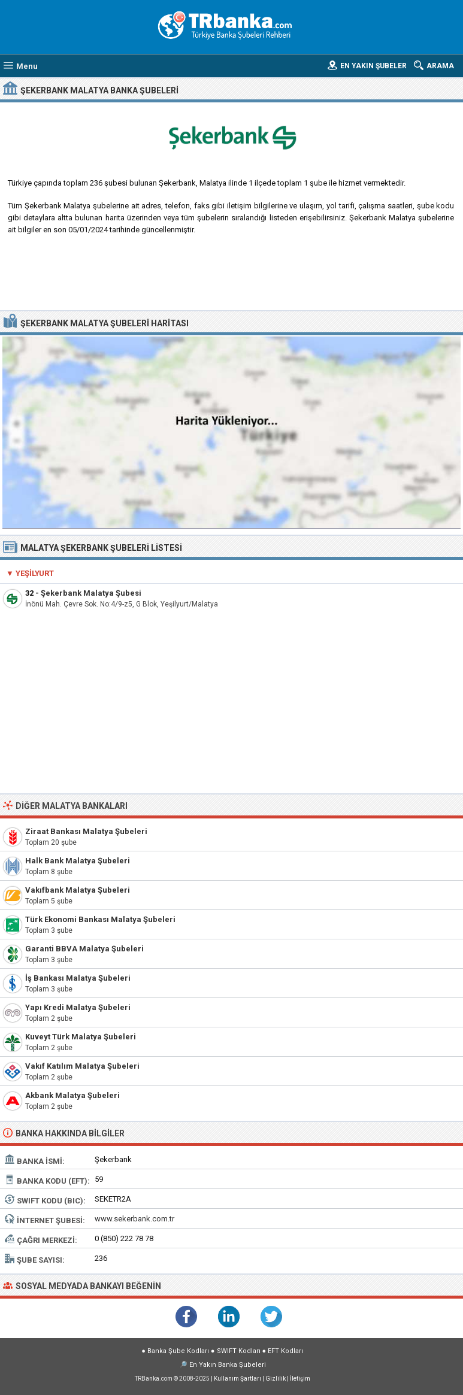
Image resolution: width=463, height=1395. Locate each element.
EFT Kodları (285, 1351)
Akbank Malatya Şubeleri (72, 1095)
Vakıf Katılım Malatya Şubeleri (82, 1066)
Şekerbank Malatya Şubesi (91, 593)
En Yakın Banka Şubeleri (227, 1365)
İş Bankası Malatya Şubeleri (78, 978)
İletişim (300, 1378)
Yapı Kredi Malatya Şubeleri (78, 1007)
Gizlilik (275, 1378)
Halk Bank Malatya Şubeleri (77, 860)
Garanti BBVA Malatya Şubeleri (84, 948)
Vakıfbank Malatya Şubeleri (77, 889)
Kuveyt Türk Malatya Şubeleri (80, 1036)
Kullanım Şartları (237, 1378)
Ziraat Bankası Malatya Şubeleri (86, 831)
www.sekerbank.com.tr (134, 1218)
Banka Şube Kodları (178, 1351)
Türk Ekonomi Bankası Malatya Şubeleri (100, 919)
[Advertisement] (232, 277)
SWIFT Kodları (239, 1351)
